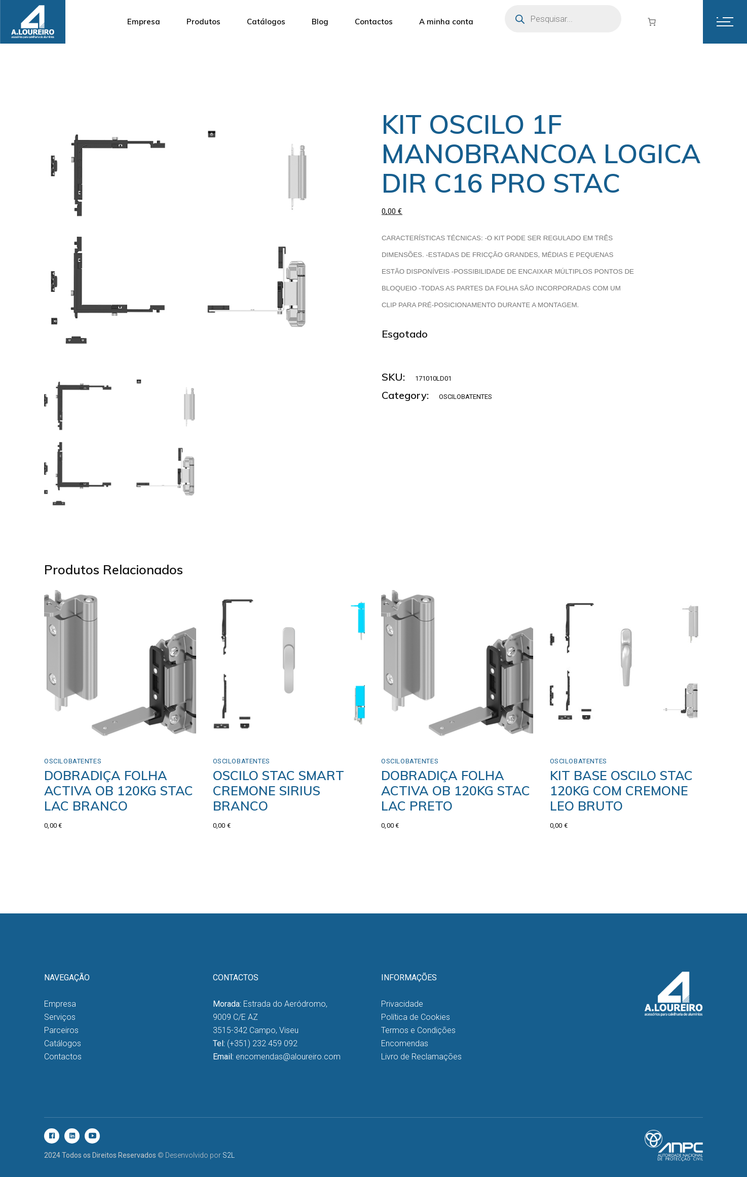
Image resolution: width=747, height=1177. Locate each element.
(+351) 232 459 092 (262, 1043)
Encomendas (404, 1043)
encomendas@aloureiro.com (288, 1056)
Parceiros (61, 1030)
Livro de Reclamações (421, 1056)
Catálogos (62, 1043)
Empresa (60, 1004)
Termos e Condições (418, 1030)
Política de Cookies (415, 1017)
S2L (228, 1155)
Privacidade (402, 1004)
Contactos (63, 1056)
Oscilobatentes (465, 396)
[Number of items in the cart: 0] (652, 22)
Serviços (60, 1017)
